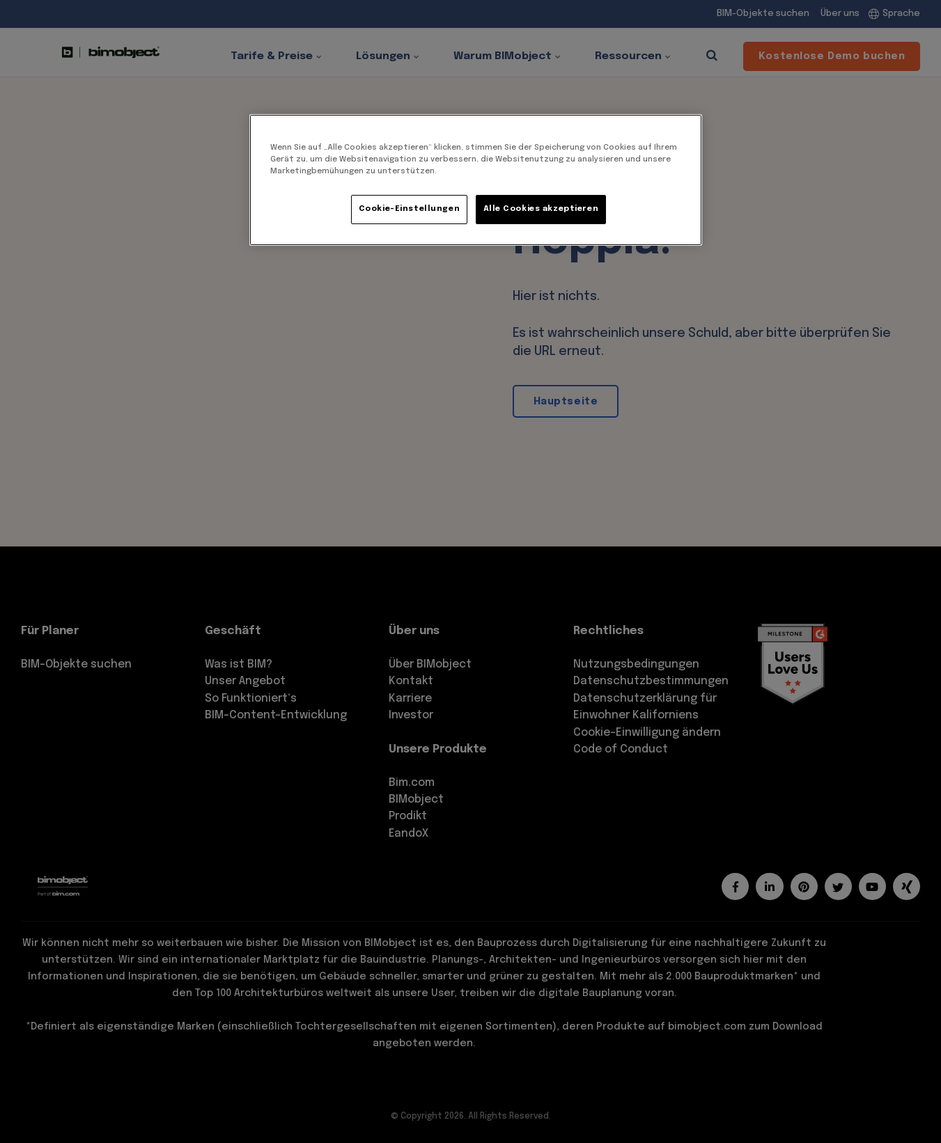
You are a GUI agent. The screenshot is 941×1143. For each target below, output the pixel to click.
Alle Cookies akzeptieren (541, 209)
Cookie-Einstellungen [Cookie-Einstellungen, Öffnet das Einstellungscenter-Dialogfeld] (409, 209)
